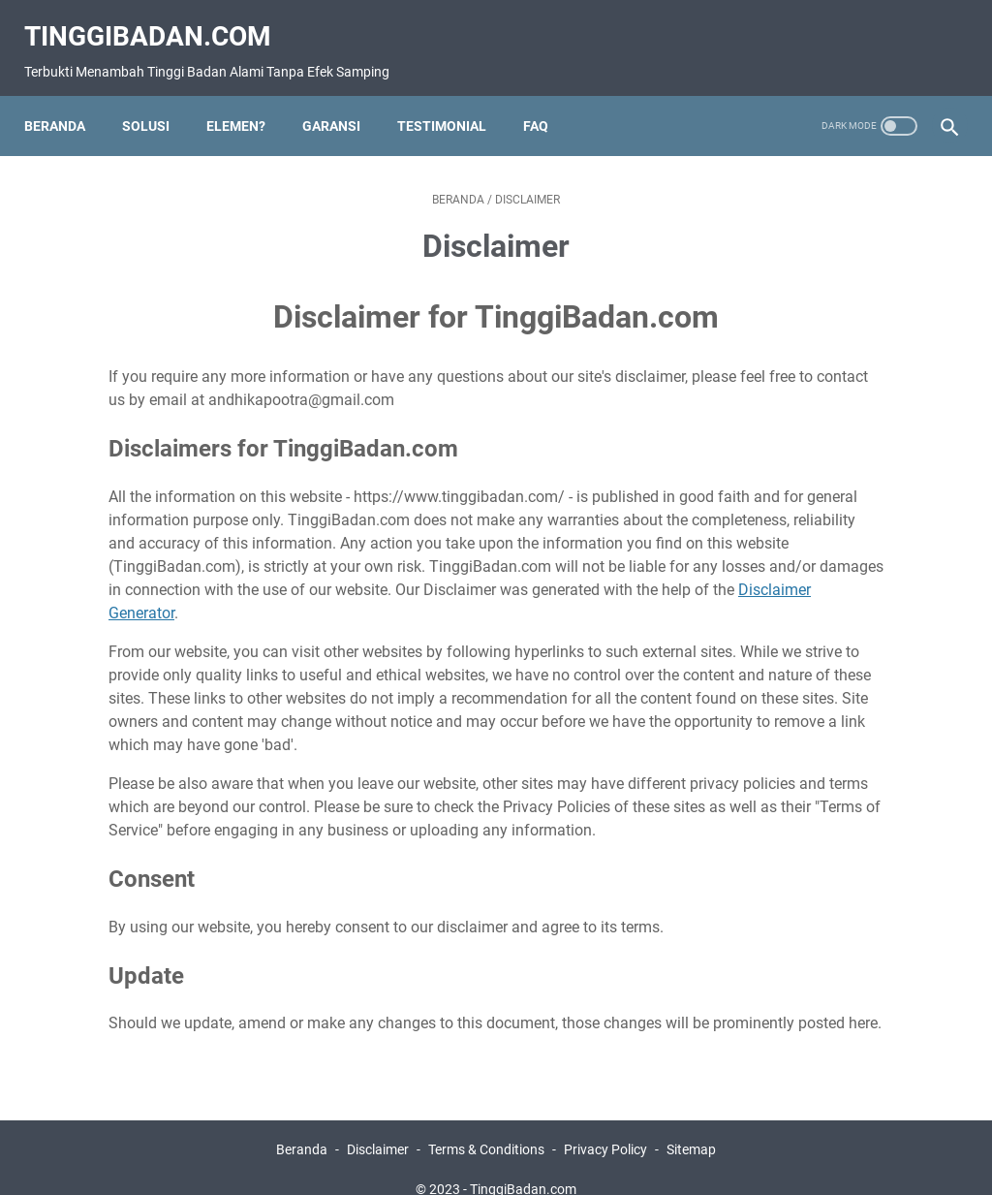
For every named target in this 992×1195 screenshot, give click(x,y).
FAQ (546, 101)
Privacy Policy (605, 1125)
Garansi (342, 101)
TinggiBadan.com (158, 20)
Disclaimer (378, 1125)
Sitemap (691, 1125)
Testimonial (452, 101)
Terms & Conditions (486, 1125)
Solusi (156, 101)
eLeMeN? (246, 101)
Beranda (65, 101)
